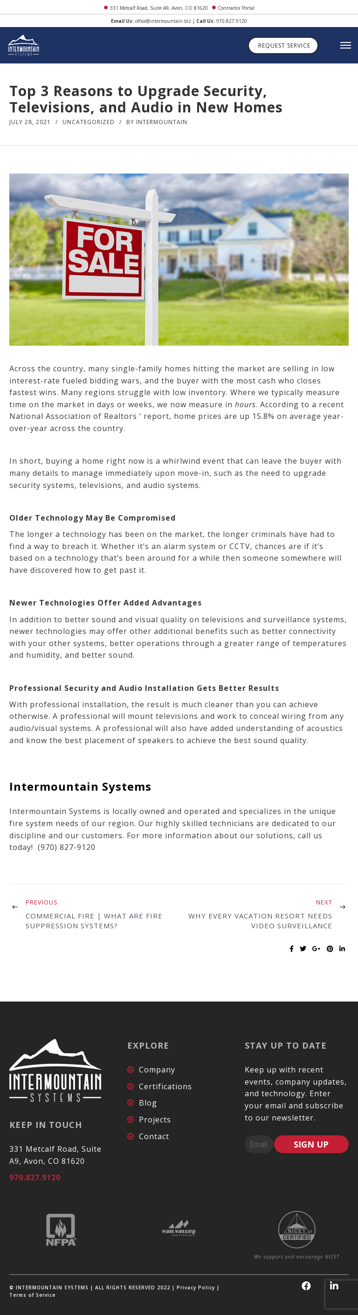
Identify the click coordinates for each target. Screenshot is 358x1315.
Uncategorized (88, 122)
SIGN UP (311, 1144)
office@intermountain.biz (163, 21)
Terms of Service (32, 1295)
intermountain (161, 122)
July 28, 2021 (30, 122)
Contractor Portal (236, 8)
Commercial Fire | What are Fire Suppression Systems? (94, 920)
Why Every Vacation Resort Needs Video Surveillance (260, 920)
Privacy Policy (196, 1287)
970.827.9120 (231, 21)
